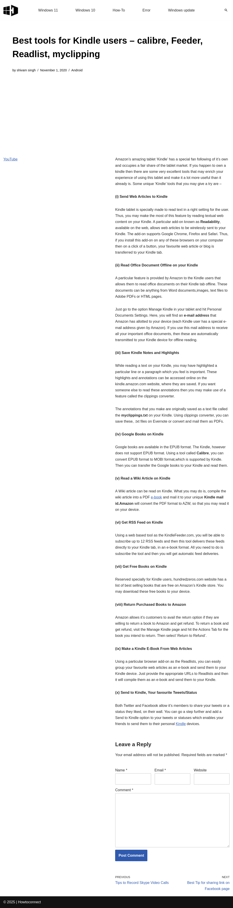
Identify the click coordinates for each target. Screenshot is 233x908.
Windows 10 (85, 10)
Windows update (181, 10)
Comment (124, 790)
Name (121, 770)
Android (77, 70)
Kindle (181, 724)
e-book (156, 497)
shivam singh (26, 70)
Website (200, 770)
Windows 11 (48, 10)
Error (146, 10)
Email (160, 770)
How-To (119, 10)
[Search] (226, 10)
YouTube (10, 159)
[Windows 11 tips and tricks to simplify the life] (11, 10)
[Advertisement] (116, 111)
